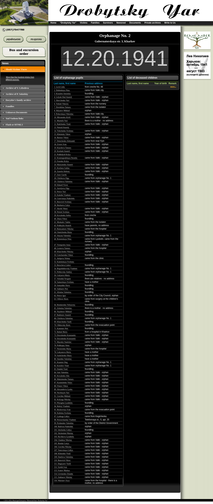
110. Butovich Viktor (62, 460)
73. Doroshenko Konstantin (65, 335)
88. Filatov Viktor (61, 386)
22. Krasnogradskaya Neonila (65, 158)
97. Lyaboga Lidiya (61, 416)
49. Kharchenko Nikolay (63, 251)
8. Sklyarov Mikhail (62, 110)
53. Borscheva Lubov (62, 265)
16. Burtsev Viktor (61, 137)
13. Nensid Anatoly (61, 127)
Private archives (152, 23)
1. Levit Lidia (59, 87)
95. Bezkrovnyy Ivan (62, 409)
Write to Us (170, 23)
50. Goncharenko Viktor (63, 255)
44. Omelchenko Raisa (63, 232)
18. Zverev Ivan (60, 144)
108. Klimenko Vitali (62, 453)
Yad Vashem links (14, 118)
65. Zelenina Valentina (63, 308)
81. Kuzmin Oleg (61, 362)
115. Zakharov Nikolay (63, 477)
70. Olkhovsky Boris (62, 325)
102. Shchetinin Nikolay (63, 433)
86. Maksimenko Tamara (63, 379)
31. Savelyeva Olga (61, 188)
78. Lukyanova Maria (62, 352)
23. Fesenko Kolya (61, 161)
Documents (135, 23)
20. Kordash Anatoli (62, 151)
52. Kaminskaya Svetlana (64, 262)
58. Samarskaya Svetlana (64, 282)
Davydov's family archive (18, 100)
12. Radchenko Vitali (62, 124)
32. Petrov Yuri (60, 192)
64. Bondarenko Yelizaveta (64, 305)
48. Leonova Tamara (62, 248)
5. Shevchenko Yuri (61, 100)
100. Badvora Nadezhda (63, 426)
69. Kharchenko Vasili (63, 322)
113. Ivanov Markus (62, 470)
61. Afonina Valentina (62, 292)
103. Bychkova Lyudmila (64, 437)
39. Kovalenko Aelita (62, 215)
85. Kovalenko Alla (61, 376)
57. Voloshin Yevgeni (62, 279)
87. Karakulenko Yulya (63, 382)
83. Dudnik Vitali (61, 369)
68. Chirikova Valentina (63, 318)
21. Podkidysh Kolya (62, 154)
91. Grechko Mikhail (62, 396)
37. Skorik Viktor (61, 208)
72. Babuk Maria (60, 332)
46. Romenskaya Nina (62, 239)
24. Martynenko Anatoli (63, 164)
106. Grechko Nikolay (63, 447)
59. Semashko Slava (62, 285)
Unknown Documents (16, 112)
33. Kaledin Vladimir (62, 195)
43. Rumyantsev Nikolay (64, 229)
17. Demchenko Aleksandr (64, 141)
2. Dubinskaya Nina (62, 90)
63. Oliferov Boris (61, 299)
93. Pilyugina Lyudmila (63, 403)
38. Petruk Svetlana (61, 212)
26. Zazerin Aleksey (62, 171)
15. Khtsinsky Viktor (62, 134)
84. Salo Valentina (61, 372)
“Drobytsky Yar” (68, 23)
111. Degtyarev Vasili (62, 464)
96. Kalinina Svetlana (62, 413)
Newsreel (121, 23)
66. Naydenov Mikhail (63, 311)
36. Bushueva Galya (62, 205)
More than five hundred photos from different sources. (20, 78)
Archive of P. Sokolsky (17, 94)
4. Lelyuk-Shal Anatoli (63, 97)
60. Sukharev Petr (61, 289)
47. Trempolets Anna (62, 245)
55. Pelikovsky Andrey (63, 272)
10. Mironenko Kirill (62, 117)
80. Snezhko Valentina (63, 359)
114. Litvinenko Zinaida (63, 474)
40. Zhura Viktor (60, 219)
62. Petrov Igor (60, 295)
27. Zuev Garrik (60, 175)
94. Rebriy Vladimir (62, 406)
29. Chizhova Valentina (63, 181)
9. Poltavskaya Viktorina (63, 114)
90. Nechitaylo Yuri (61, 393)
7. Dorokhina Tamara (62, 107)
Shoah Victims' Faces (16, 69)
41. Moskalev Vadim (62, 222)
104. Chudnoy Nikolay (63, 440)
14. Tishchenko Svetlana (63, 131)
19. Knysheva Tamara (62, 148)
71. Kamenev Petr (61, 328)
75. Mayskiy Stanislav (63, 342)
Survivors (108, 23)
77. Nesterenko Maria (62, 349)
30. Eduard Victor (61, 185)
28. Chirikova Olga (61, 178)
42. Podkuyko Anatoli (62, 225)
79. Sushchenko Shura (63, 355)
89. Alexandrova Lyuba (63, 389)
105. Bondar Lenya (61, 443)
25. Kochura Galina (61, 168)
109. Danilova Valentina (63, 457)
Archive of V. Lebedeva (17, 88)
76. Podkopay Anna (61, 345)
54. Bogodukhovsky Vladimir (65, 268)
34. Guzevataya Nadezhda (64, 198)
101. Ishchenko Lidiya (63, 430)
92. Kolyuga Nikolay (62, 399)
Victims (83, 23)
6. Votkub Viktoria (61, 104)
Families (95, 23)
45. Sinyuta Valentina (62, 235)
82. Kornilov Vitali (61, 366)
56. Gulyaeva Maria (62, 275)
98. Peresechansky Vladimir (65, 420)
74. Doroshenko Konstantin (65, 338)
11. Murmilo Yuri (61, 121)
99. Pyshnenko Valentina (63, 423)
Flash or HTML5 (14, 124)
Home (53, 23)
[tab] (22, 69)
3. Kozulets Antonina (62, 94)
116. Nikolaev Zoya (62, 480)
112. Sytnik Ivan (60, 467)
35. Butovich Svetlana (62, 202)
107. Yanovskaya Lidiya (63, 450)
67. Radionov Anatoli (62, 315)
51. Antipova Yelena (62, 258)
